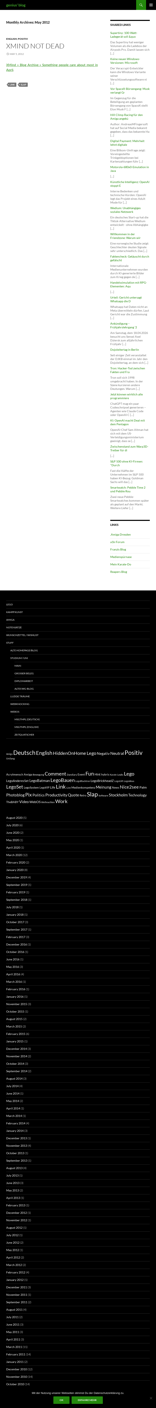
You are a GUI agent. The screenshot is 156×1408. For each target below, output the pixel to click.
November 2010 (16, 1376)
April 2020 (13, 847)
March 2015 (14, 1026)
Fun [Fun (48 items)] (89, 773)
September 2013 (16, 1160)
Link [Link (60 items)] (61, 786)
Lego (9, 604)
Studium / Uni (19, 658)
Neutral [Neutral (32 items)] (117, 753)
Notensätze (14, 627)
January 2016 (15, 996)
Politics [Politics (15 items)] (38, 795)
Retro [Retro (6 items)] (83, 795)
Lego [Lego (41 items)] (91, 753)
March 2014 (14, 1116)
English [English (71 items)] (44, 753)
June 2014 (12, 1093)
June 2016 (12, 959)
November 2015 (16, 1004)
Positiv (23, 38)
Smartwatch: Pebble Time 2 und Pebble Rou (127, 489)
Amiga (10, 619)
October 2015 (15, 1011)
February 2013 (15, 1205)
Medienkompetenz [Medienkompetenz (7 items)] (83, 787)
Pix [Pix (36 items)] (28, 794)
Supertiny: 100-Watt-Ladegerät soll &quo (123, 34)
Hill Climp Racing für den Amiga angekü (126, 116)
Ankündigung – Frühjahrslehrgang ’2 (123, 325)
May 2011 (12, 1332)
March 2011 (14, 1347)
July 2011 (12, 1317)
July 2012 (12, 1235)
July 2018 (12, 907)
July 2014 (12, 1086)
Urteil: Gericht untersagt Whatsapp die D (126, 299)
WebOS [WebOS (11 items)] (35, 802)
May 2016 (12, 966)
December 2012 (16, 1212)
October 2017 (15, 922)
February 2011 (15, 1354)
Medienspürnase (121, 557)
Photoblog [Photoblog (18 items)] (15, 795)
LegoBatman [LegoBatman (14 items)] (39, 780)
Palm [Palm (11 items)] (143, 787)
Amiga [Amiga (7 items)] (9, 754)
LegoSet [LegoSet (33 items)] (14, 787)
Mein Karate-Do (120, 564)
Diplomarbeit (23, 681)
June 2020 (12, 832)
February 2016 (15, 989)
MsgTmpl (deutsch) (27, 719)
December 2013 (16, 1138)
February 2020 (15, 862)
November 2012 (16, 1220)
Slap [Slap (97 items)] (92, 794)
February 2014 (15, 1123)
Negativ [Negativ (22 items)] (103, 753)
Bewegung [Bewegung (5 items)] (38, 774)
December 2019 (16, 877)
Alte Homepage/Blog (24, 650)
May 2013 (12, 1190)
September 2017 (16, 929)
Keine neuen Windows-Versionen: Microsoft (125, 60)
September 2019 (16, 884)
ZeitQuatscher (24, 734)
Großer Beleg (24, 673)
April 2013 (13, 1198)
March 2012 (14, 1265)
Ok (61, 1400)
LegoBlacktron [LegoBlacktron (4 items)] (82, 781)
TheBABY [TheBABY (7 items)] (12, 802)
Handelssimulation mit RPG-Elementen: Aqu (128, 284)
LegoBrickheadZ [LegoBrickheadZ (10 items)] (102, 781)
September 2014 (16, 1071)
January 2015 (15, 1041)
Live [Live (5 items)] (68, 787)
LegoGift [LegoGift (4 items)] (118, 781)
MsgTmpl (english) (26, 727)
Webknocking (19, 704)
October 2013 (15, 1153)
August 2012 (14, 1227)
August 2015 (14, 1019)
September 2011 (16, 1302)
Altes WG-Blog (24, 688)
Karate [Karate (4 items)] (113, 774)
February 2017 (15, 937)
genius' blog (15, 5)
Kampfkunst (14, 612)
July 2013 (12, 1175)
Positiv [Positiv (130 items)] (134, 752)
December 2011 (16, 1287)
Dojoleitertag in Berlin (124, 349)
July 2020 (12, 825)
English (11, 38)
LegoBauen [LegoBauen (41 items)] (62, 780)
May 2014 (12, 1101)
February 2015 (15, 1034)
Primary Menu (151, 5)
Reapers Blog (118, 571)
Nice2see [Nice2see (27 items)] (129, 787)
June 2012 (12, 1242)
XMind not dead (35, 46)
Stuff (10, 642)
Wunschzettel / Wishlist (22, 635)
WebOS (14, 711)
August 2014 (14, 1078)
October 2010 (15, 1384)
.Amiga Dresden (120, 534)
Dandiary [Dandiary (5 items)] (72, 774)
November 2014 (16, 1056)
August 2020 (14, 817)
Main (17, 665)
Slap (23, 84)
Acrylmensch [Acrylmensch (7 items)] (14, 774)
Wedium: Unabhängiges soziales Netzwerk (125, 209)
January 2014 (15, 1130)
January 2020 (15, 870)
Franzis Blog (118, 549)
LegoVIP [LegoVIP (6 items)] (44, 787)
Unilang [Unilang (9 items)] (10, 758)
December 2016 (16, 944)
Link (12, 84)
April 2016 (13, 974)
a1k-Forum (117, 542)
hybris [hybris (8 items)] (105, 774)
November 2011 (16, 1294)
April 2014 (13, 1108)
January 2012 (15, 1280)
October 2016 (15, 952)
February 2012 (15, 1272)
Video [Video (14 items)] (24, 802)
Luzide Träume (20, 696)
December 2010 (16, 1369)
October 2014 (15, 1063)
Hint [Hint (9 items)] (98, 774)
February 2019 (15, 892)
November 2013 (16, 1145)
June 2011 (12, 1324)
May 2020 (12, 840)
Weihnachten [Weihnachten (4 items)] (48, 802)
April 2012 (13, 1257)
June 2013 (12, 1183)
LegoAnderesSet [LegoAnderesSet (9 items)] (17, 781)
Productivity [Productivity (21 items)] (56, 794)
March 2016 (14, 981)
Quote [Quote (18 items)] (73, 795)
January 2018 (15, 914)
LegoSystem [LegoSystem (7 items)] (31, 787)
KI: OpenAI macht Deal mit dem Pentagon (127, 422)
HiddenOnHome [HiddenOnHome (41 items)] (69, 753)
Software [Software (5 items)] (103, 795)
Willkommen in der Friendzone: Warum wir (125, 236)
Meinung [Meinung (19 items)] (103, 787)
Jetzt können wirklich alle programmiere (126, 396)
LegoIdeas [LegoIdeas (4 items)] (129, 781)
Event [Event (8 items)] (81, 774)
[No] (151, 1398)
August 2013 (14, 1168)
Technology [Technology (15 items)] (137, 795)
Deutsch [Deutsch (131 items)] (24, 752)
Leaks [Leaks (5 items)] (120, 774)
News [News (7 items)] (115, 787)
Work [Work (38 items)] (61, 801)
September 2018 (16, 899)
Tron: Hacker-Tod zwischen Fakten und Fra (127, 370)
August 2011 (14, 1309)
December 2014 (16, 1048)
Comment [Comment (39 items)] (55, 774)
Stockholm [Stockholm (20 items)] (118, 795)
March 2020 (14, 855)
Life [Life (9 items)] (52, 787)
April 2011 (13, 1339)
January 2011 (15, 1361)
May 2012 (12, 1250)
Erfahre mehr (87, 1400)
